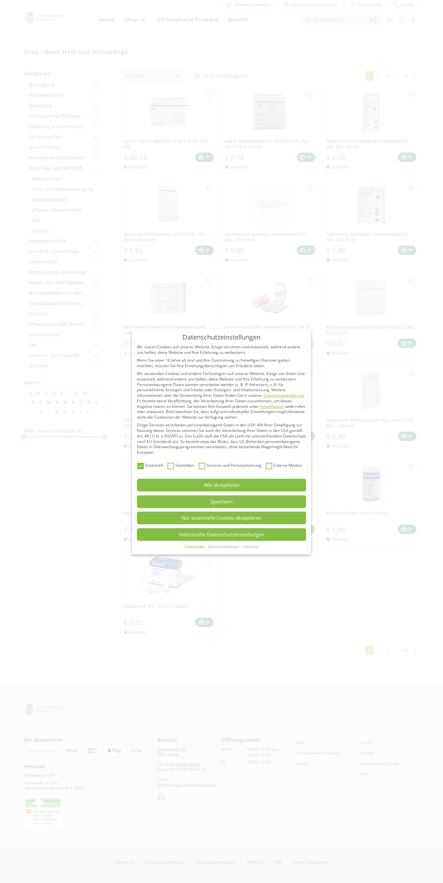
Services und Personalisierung (230, 465)
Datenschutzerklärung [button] (223, 546)
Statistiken (181, 465)
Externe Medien (284, 465)
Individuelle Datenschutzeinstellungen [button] (221, 534)
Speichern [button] (221, 501)
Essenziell (150, 465)
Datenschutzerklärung (283, 395)
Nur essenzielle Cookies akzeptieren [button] (221, 518)
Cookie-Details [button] (194, 546)
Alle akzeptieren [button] (221, 485)
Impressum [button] (251, 546)
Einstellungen (272, 406)
